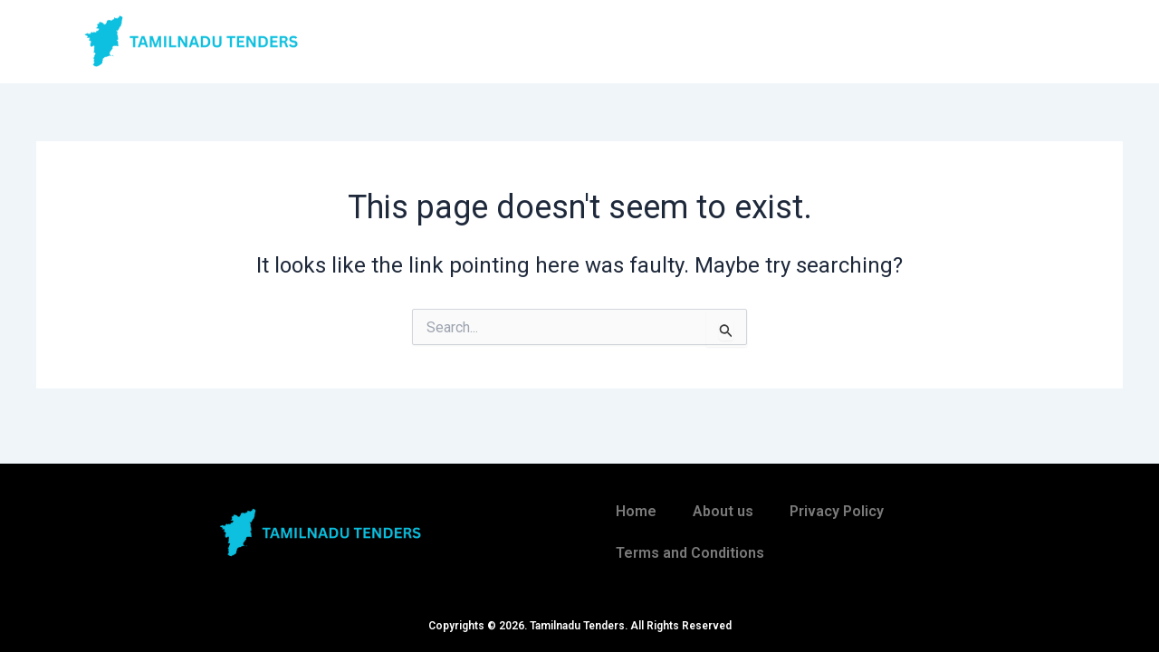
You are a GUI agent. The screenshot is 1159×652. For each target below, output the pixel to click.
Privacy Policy (837, 511)
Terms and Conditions (690, 552)
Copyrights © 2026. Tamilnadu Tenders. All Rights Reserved (580, 625)
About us (723, 511)
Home (636, 511)
